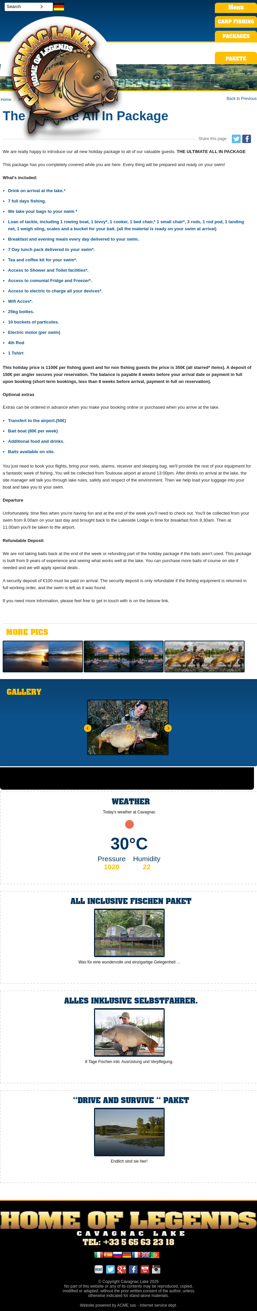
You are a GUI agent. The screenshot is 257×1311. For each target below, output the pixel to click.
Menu (236, 7)
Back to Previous (242, 98)
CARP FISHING (236, 22)
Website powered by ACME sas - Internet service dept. (128, 1305)
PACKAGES (236, 36)
